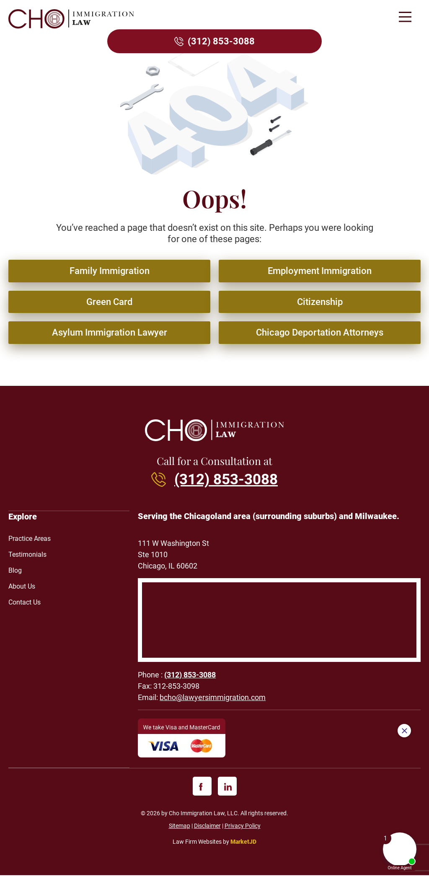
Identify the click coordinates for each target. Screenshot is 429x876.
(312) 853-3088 (221, 41)
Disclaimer (207, 826)
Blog (15, 571)
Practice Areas (29, 539)
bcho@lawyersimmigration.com (213, 697)
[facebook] (202, 786)
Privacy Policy (243, 826)
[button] (404, 17)
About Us (21, 587)
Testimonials (27, 555)
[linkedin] (227, 786)
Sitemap (179, 826)
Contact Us (24, 603)
